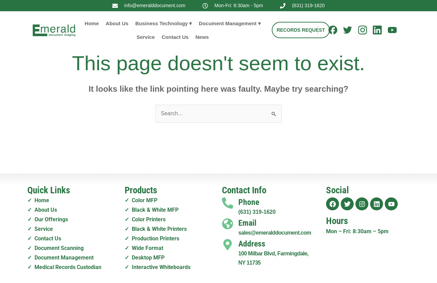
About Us (117, 23)
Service (146, 37)
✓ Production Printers (152, 237)
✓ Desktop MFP (145, 256)
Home (92, 23)
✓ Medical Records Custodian (64, 265)
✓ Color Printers (145, 219)
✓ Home (38, 200)
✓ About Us (42, 210)
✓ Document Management (60, 256)
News (202, 37)
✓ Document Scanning (55, 247)
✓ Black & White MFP (152, 210)
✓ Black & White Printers (156, 228)
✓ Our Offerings (47, 219)
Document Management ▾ (229, 23)
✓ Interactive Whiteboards (158, 265)
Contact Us (174, 37)
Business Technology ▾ (163, 23)
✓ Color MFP (141, 200)
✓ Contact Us (44, 237)
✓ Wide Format (144, 247)
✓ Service (40, 228)
